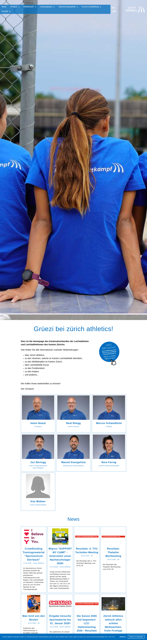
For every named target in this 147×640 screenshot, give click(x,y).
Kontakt (6, 11)
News (4, 7)
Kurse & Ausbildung (91, 7)
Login (114, 9)
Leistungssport (47, 7)
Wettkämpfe (29, 7)
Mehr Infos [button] (112, 637)
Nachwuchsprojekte (68, 7)
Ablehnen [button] (123, 637)
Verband (15, 7)
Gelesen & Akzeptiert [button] (136, 637)
